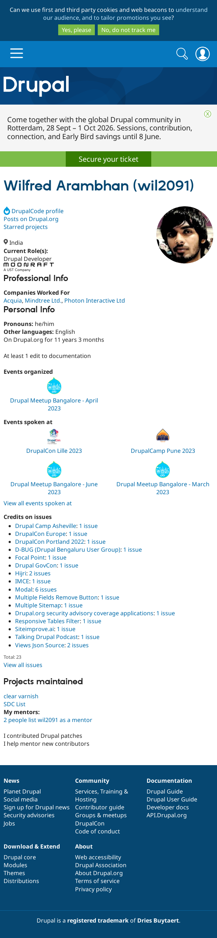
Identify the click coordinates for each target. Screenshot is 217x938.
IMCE (22, 581)
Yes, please (76, 30)
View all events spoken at (38, 503)
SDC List (15, 704)
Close (207, 114)
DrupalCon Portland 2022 (49, 542)
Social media (21, 799)
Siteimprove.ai (34, 629)
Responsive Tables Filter (47, 621)
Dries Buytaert (158, 920)
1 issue (88, 526)
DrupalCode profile (34, 211)
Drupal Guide (165, 791)
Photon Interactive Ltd (94, 300)
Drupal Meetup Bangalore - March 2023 (162, 488)
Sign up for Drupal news (37, 807)
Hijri (20, 573)
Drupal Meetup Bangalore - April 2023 (54, 404)
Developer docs (168, 807)
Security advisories (29, 815)
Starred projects (26, 227)
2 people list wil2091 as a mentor (48, 720)
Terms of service (97, 881)
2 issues (40, 573)
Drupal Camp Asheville (45, 526)
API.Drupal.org (167, 815)
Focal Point (30, 557)
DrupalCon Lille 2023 (54, 451)
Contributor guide (99, 807)
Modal (23, 589)
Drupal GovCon (36, 565)
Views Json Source (39, 645)
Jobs (9, 823)
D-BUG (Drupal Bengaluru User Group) (67, 549)
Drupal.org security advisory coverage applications (84, 613)
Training (111, 791)
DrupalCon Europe (40, 534)
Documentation (169, 781)
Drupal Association (100, 865)
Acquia (13, 300)
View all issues (23, 665)
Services (86, 791)
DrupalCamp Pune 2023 (163, 451)
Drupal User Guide (172, 799)
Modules (15, 865)
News (11, 781)
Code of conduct (97, 831)
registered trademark (98, 920)
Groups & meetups (101, 815)
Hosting (86, 799)
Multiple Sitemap (38, 605)
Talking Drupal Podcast (46, 637)
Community (92, 781)
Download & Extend (32, 846)
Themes (14, 873)
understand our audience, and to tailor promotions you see (125, 14)
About (84, 846)
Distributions (21, 881)
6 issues (46, 589)
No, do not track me (128, 30)
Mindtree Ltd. (43, 300)
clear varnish (21, 696)
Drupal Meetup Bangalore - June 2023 (54, 488)
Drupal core (20, 857)
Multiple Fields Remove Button (56, 597)
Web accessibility (98, 857)
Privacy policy (93, 889)
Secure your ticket (108, 159)
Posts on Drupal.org (31, 219)
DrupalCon (90, 823)
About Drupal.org (99, 873)
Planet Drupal (22, 791)
